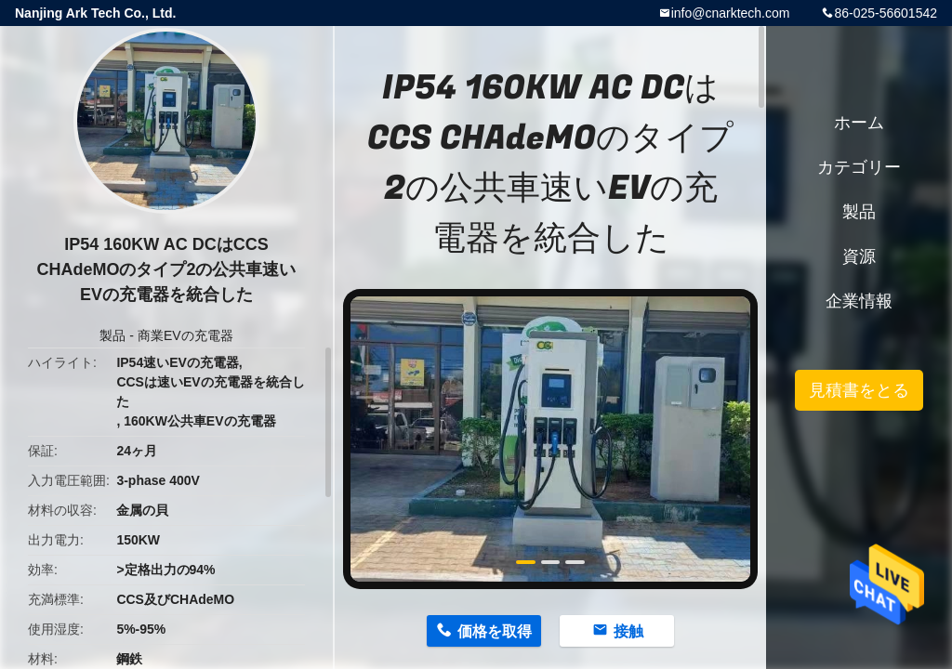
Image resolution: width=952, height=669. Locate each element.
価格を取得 (494, 631)
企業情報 (859, 301)
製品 (112, 335)
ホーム (859, 122)
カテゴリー (859, 167)
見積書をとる (859, 390)
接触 (628, 631)
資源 (859, 256)
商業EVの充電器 (185, 335)
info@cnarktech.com (730, 13)
